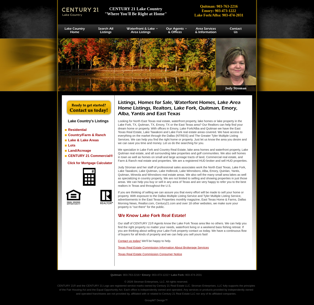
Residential (77, 130)
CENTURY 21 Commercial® (90, 156)
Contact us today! (129, 241)
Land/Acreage (79, 150)
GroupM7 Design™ (156, 300)
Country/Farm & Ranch (87, 135)
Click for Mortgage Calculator (89, 163)
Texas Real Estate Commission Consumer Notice (150, 254)
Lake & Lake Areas (83, 140)
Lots (71, 145)
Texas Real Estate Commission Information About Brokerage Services (163, 247)
